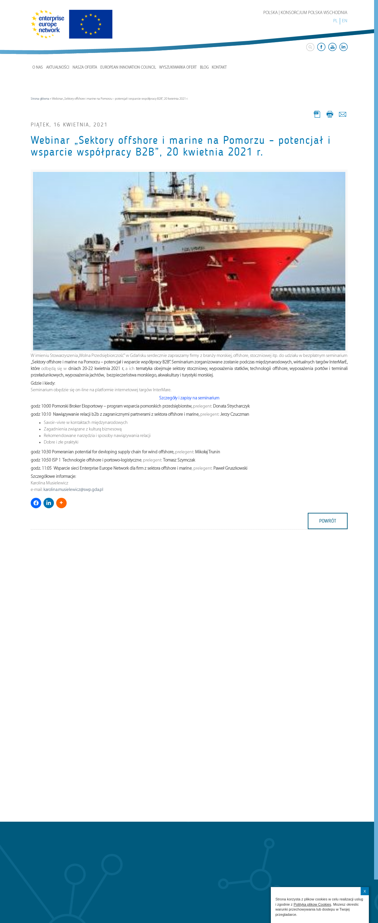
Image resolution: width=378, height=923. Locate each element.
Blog (204, 68)
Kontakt (219, 68)
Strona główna (40, 99)
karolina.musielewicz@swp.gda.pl (73, 489)
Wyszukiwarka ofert (178, 68)
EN (344, 21)
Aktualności (57, 68)
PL (335, 21)
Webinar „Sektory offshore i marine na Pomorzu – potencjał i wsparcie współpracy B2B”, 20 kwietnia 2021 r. (181, 146)
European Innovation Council (128, 68)
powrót (327, 521)
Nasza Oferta (85, 68)
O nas (37, 68)
